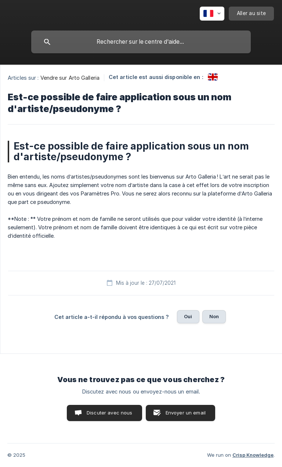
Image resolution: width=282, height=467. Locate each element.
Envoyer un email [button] (186, 413)
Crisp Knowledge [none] (253, 455)
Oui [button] (188, 316)
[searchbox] (141, 41)
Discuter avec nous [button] (110, 413)
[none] (212, 14)
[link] (213, 76)
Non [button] (214, 316)
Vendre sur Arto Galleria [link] (70, 78)
